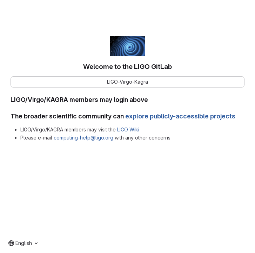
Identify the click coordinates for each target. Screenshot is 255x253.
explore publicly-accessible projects (180, 116)
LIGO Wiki (128, 129)
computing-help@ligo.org (83, 138)
